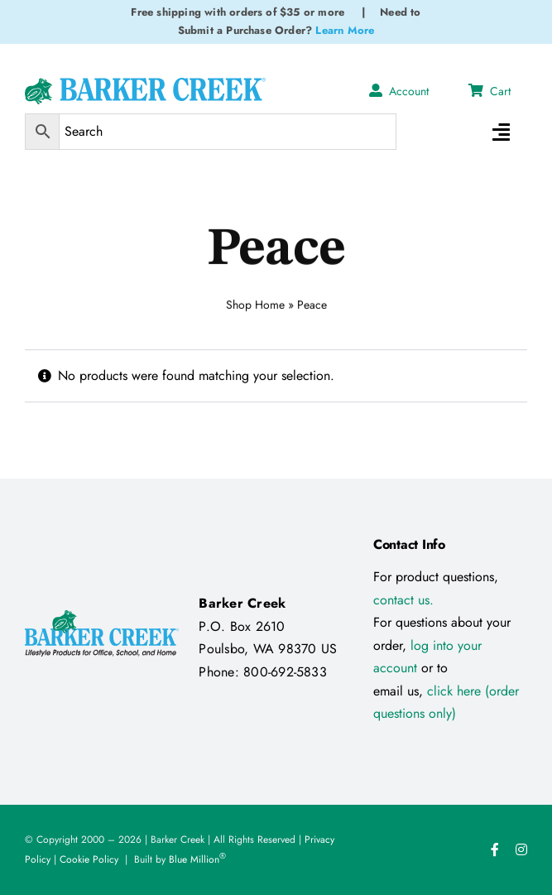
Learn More (344, 30)
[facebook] (495, 849)
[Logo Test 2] (145, 84)
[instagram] (521, 849)
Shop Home (255, 302)
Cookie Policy (89, 859)
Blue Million (197, 859)
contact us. (403, 599)
